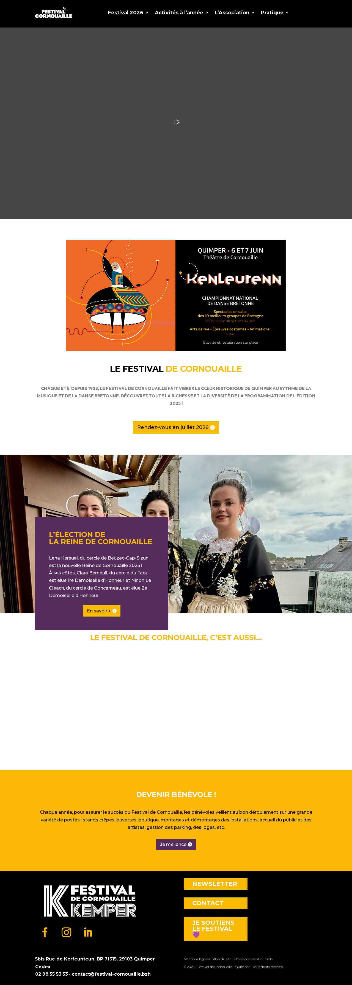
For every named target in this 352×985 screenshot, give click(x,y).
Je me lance (173, 844)
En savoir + (99, 611)
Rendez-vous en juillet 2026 (172, 427)
